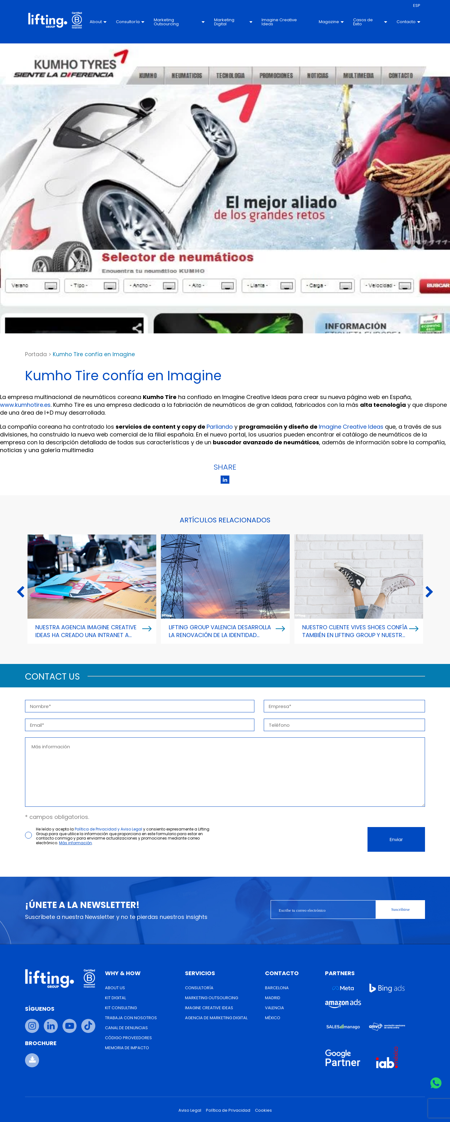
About (98, 22)
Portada (36, 354)
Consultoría (130, 22)
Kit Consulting (121, 1008)
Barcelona (277, 988)
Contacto (408, 22)
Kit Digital (115, 998)
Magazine (331, 22)
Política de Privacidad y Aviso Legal (108, 829)
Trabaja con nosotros (131, 1018)
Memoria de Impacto (127, 1048)
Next (429, 592)
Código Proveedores (128, 1038)
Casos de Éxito (370, 22)
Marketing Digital (233, 22)
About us (115, 988)
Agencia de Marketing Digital (216, 1018)
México (272, 1018)
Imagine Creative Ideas (279, 22)
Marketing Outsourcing (179, 22)
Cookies (263, 1110)
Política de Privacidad (228, 1110)
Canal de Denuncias (126, 1028)
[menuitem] (416, 5)
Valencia (274, 1008)
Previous (20, 592)
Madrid (272, 998)
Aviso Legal (189, 1110)
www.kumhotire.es (25, 405)
